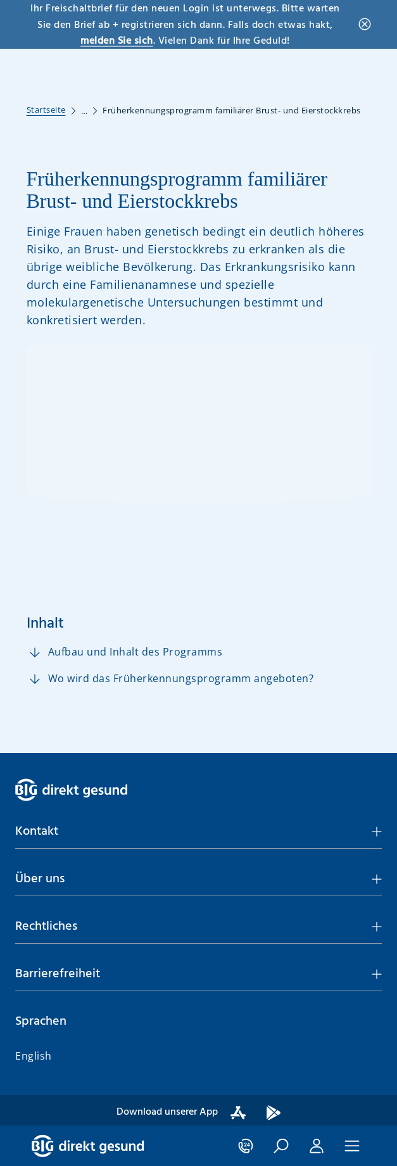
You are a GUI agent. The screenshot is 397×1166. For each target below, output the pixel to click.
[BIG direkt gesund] (88, 69)
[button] (281, 69)
